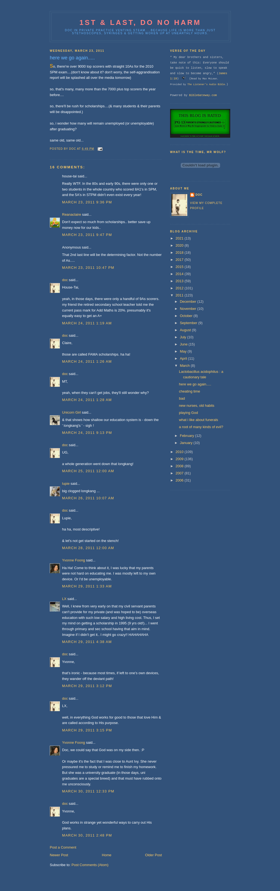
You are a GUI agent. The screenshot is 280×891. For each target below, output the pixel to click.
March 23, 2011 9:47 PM (87, 235)
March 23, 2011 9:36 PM (87, 202)
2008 (180, 466)
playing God (188, 413)
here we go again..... (195, 384)
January (187, 443)
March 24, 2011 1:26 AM (87, 361)
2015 (180, 267)
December (188, 301)
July (183, 337)
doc (65, 280)
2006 (180, 480)
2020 (180, 245)
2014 (180, 274)
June (184, 344)
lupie (65, 483)
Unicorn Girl (71, 412)
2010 (180, 452)
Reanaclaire (71, 214)
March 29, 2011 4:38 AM (87, 642)
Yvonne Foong (73, 560)
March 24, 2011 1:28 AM (87, 400)
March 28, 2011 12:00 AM (88, 548)
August (186, 330)
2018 (180, 252)
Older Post (153, 855)
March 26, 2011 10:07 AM (88, 498)
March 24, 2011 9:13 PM (87, 433)
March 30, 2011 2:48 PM (87, 835)
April (184, 358)
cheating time (189, 391)
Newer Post (59, 855)
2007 (180, 473)
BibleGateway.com (203, 95)
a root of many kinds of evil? (201, 427)
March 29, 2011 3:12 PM (87, 686)
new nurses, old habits (196, 405)
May (184, 351)
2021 (180, 238)
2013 (180, 281)
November (188, 309)
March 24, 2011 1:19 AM (87, 323)
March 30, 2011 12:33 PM (88, 791)
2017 (180, 260)
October (187, 316)
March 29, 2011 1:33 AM (87, 586)
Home (107, 855)
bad (182, 398)
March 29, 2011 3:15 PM (87, 730)
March (185, 366)
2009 (180, 459)
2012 (180, 288)
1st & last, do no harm (140, 22)
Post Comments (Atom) (90, 865)
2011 (180, 295)
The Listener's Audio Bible (206, 84)
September (189, 323)
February (187, 436)
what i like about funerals (198, 420)
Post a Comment (63, 847)
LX (64, 599)
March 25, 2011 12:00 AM (88, 471)
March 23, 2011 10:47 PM (88, 268)
